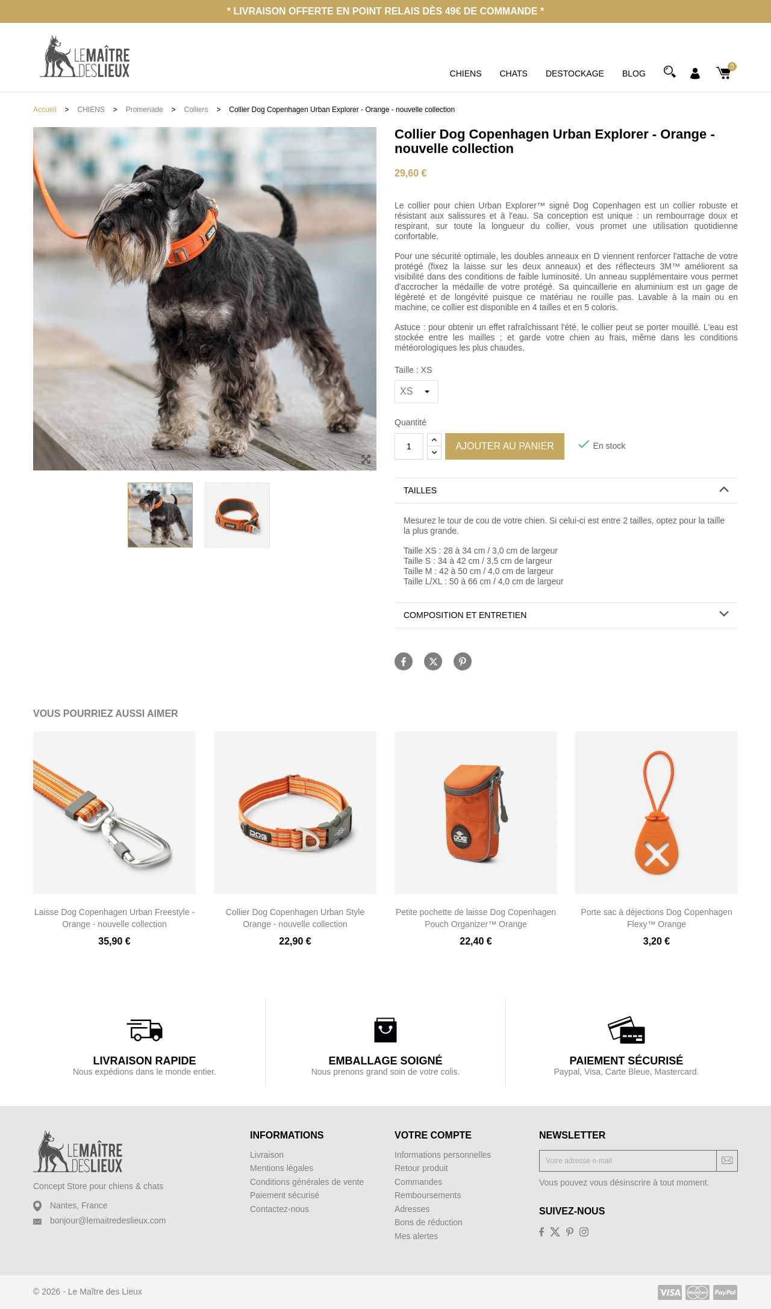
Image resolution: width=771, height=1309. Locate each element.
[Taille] (417, 391)
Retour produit (421, 1168)
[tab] (566, 491)
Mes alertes (416, 1236)
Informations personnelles (443, 1155)
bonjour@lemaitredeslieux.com (108, 1220)
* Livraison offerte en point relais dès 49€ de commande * (385, 11)
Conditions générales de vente (307, 1182)
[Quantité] (409, 446)
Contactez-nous (279, 1209)
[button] (566, 491)
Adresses (412, 1209)
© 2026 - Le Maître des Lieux (87, 1291)
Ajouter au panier (504, 446)
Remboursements (428, 1195)
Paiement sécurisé (284, 1195)
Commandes (418, 1182)
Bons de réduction (429, 1222)
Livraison (267, 1155)
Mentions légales (281, 1168)
